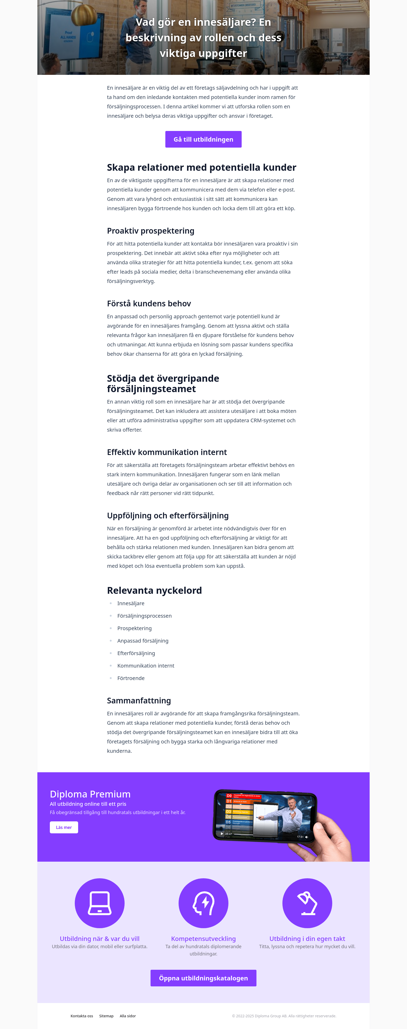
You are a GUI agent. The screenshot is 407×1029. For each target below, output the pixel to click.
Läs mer (64, 827)
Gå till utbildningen (203, 139)
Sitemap (106, 1015)
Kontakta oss (82, 1015)
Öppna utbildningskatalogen (203, 978)
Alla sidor (128, 1015)
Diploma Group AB (271, 1015)
